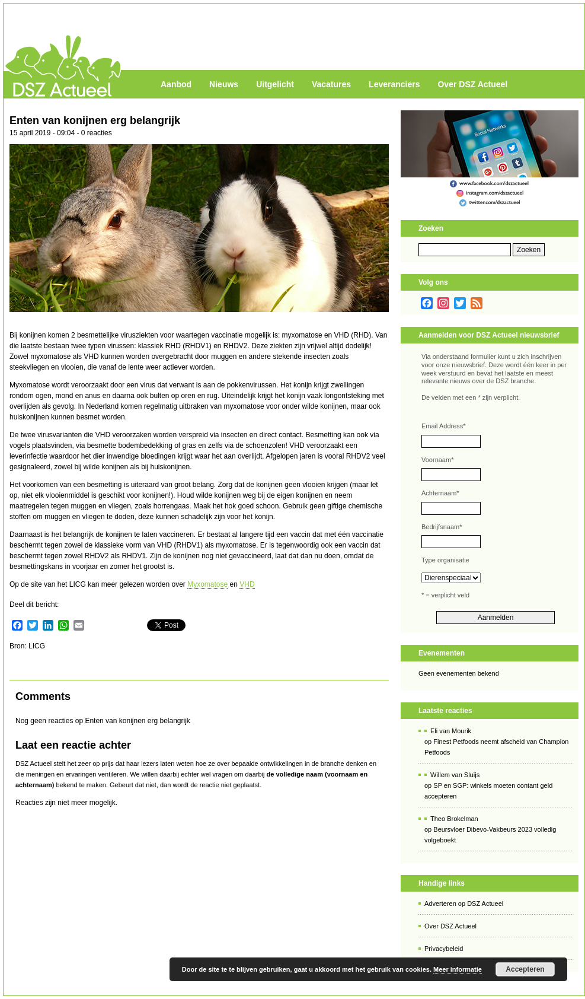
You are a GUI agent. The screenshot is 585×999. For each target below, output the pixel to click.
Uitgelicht (275, 84)
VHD (246, 584)
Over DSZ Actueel (472, 84)
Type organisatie (445, 560)
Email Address (443, 425)
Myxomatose (207, 584)
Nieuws (223, 84)
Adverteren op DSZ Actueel (463, 903)
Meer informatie (457, 969)
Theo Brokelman (454, 818)
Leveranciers (394, 84)
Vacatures (331, 84)
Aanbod (176, 84)
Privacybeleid (443, 948)
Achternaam (440, 493)
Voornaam (437, 459)
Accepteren (525, 969)
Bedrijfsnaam (441, 526)
